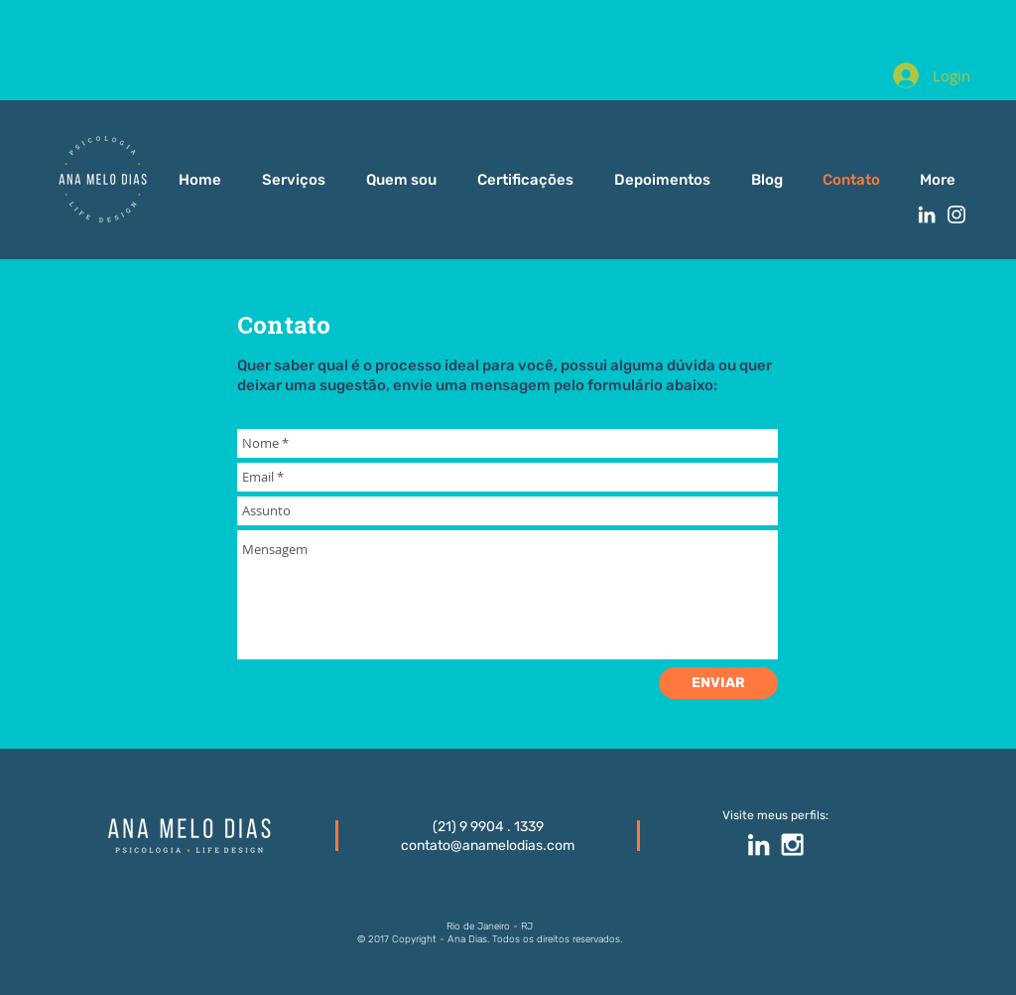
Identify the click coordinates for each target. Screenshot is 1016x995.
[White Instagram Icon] (956, 214)
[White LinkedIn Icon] (927, 214)
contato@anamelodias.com (487, 845)
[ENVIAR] (718, 683)
